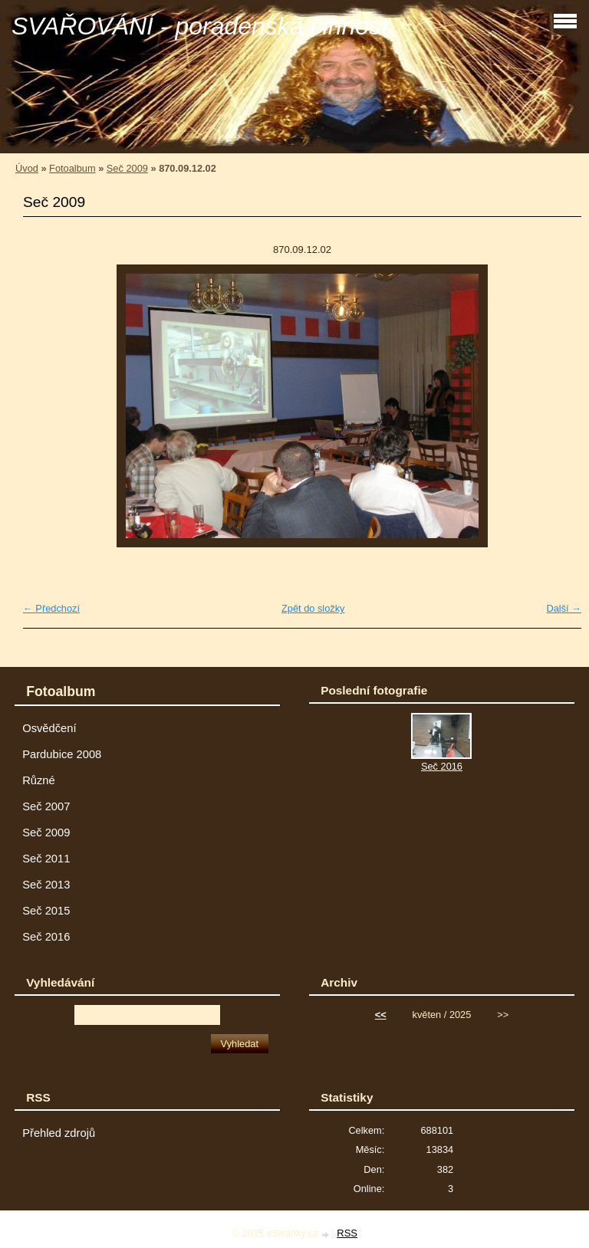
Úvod (26, 168)
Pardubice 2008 (61, 754)
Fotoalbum (72, 168)
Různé (38, 780)
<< (381, 1014)
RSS (347, 1233)
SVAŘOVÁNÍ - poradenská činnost (200, 26)
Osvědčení (49, 728)
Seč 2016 (46, 937)
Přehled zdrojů (58, 1133)
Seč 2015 (46, 911)
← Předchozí (51, 608)
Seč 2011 (46, 858)
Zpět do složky (313, 608)
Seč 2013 (46, 885)
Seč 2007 (46, 806)
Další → (563, 608)
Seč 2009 (127, 168)
